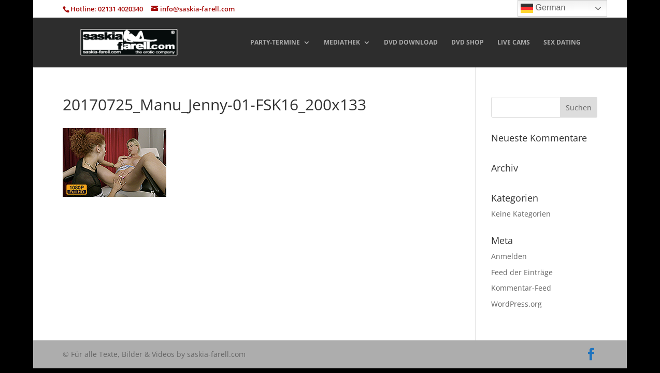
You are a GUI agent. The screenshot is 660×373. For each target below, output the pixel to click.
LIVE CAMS (513, 43)
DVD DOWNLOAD (411, 43)
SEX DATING (562, 43)
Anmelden (509, 256)
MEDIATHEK (342, 43)
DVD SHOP (467, 43)
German (543, 8)
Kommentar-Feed (521, 288)
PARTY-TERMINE (275, 43)
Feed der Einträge (522, 272)
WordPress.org (516, 304)
